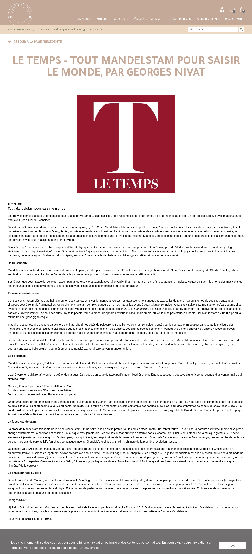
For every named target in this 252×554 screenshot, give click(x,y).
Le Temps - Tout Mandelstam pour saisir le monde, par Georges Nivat (68, 29)
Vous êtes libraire (208, 18)
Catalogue (85, 18)
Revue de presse (25, 29)
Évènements (139, 18)
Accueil (11, 29)
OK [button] (232, 545)
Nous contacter (234, 18)
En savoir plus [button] (90, 547)
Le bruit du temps (181, 18)
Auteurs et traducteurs (112, 18)
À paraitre (158, 18)
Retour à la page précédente (35, 42)
